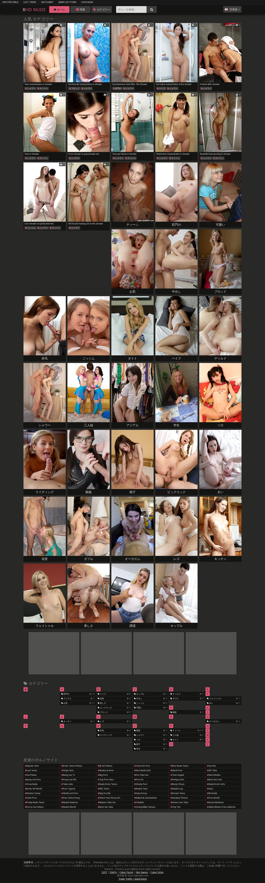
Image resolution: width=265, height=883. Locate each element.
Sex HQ (211, 765)
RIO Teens (104, 788)
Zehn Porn (31, 797)
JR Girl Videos (105, 765)
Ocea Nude (87, 2)
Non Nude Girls (142, 770)
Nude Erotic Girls (216, 784)
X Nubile (139, 802)
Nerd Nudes (214, 775)
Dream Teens (177, 793)
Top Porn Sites (106, 779)
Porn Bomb (213, 797)
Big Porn (103, 775)
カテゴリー (101, 9)
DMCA (113, 872)
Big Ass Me (104, 793)
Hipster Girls (10, 2)
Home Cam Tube (179, 802)
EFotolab (212, 793)
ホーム (59, 9)
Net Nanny (142, 872)
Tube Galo (67, 784)
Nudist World (68, 806)
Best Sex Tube (105, 806)
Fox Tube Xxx (141, 775)
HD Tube (212, 770)
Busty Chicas (177, 784)
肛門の (117, 88)
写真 (80, 9)
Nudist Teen (141, 788)
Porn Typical (68, 788)
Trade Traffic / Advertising (132, 878)
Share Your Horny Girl (109, 797)
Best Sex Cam (214, 779)
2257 (104, 872)
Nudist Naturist (69, 802)
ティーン (43, 88)
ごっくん (30, 227)
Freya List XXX (68, 779)
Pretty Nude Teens (34, 802)
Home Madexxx (215, 802)
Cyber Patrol (126, 872)
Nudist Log (176, 788)
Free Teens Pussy (70, 797)
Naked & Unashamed (145, 797)
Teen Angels (177, 775)
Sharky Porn (140, 784)
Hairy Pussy (140, 793)
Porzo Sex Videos (34, 806)
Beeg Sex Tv (68, 775)
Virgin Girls (67, 770)
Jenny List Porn (67, 2)
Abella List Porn (69, 793)
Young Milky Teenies (144, 806)
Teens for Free (142, 765)
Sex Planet (47, 2)
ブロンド (74, 88)
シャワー (30, 88)
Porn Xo (138, 779)
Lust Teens (29, 2)
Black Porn (176, 770)
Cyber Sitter (157, 872)
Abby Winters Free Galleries (221, 806)
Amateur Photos (179, 797)
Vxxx (210, 788)
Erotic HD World (33, 788)
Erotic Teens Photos (71, 765)
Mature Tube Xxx (107, 802)
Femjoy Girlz (177, 779)
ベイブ (161, 88)
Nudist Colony (32, 793)
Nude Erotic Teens (107, 784)
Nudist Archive (106, 770)
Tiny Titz (175, 806)
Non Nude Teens (179, 765)
